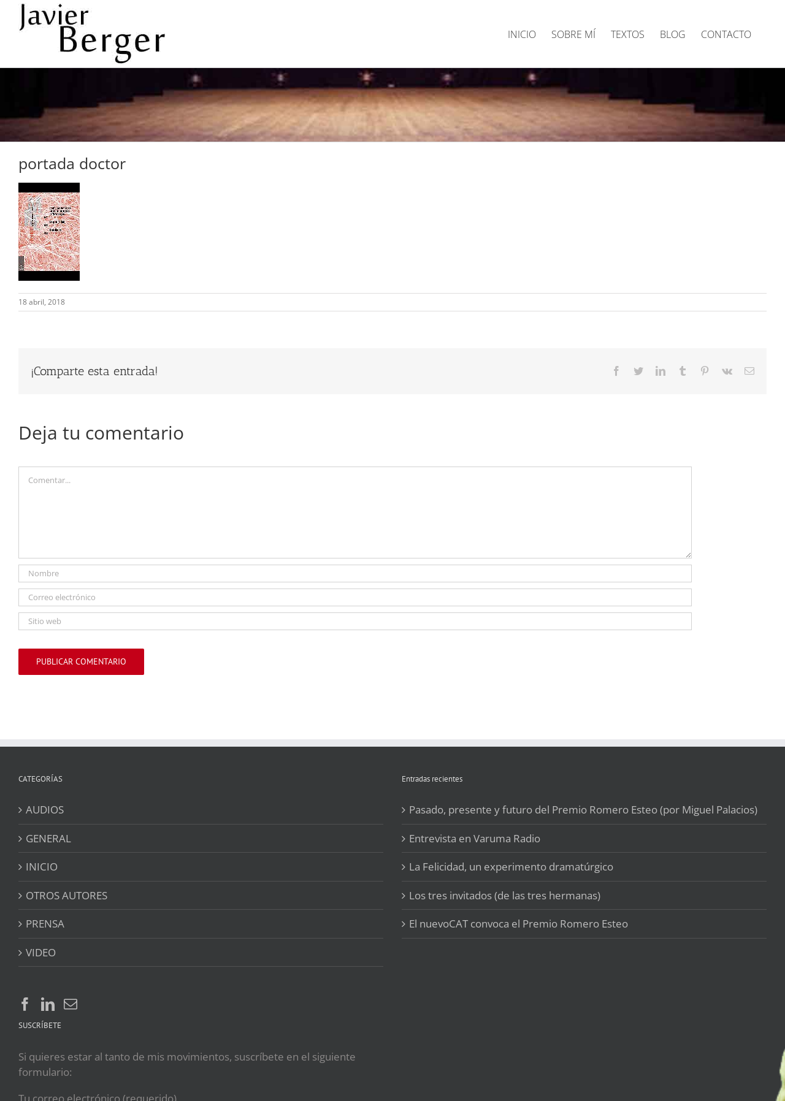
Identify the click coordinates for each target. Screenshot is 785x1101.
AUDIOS (45, 809)
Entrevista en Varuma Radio (474, 838)
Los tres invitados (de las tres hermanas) (504, 895)
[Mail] (70, 1004)
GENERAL (48, 838)
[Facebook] (25, 1004)
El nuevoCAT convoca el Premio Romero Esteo (518, 923)
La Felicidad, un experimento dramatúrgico (511, 866)
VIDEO (41, 952)
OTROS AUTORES (66, 895)
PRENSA (45, 923)
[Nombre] (355, 573)
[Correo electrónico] (355, 597)
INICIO (42, 866)
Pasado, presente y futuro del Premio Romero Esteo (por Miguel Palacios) (583, 809)
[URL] (355, 621)
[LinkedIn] (48, 1004)
